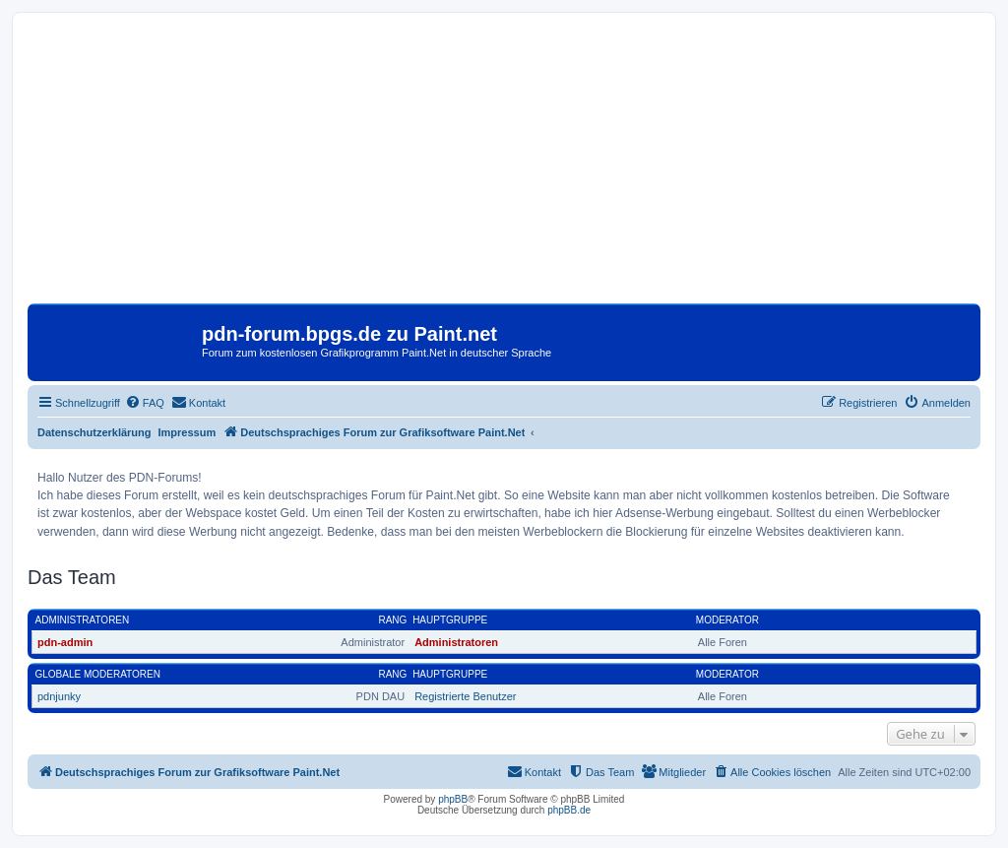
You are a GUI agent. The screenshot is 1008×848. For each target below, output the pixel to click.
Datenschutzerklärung (94, 432)
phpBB (453, 799)
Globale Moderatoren (97, 674)
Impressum (187, 432)
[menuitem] (144, 403)
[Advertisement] (504, 165)
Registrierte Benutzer (465, 696)
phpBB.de (569, 810)
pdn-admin (65, 642)
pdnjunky (59, 696)
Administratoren (82, 620)
